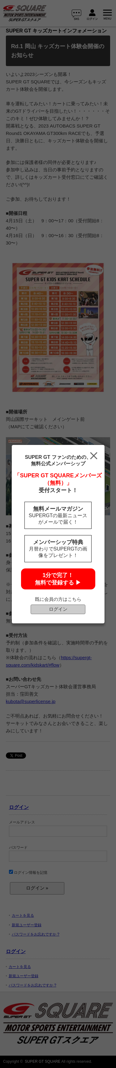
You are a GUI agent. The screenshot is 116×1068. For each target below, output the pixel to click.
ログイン (58, 609)
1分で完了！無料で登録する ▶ (58, 579)
